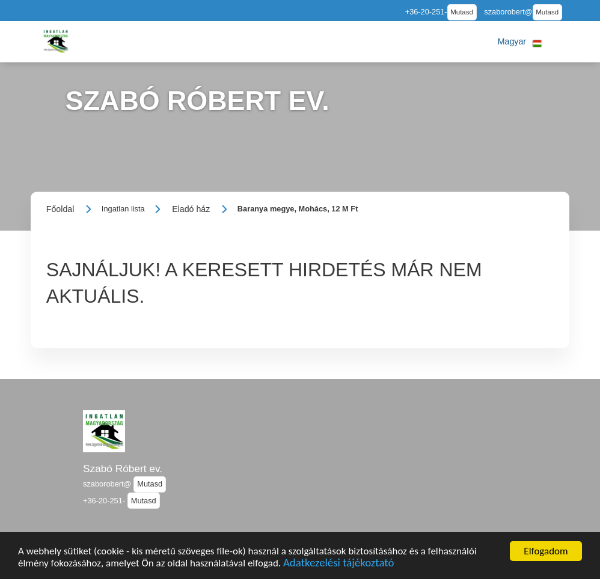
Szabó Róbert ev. (122, 468)
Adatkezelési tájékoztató (338, 566)
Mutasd (461, 12)
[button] (520, 41)
